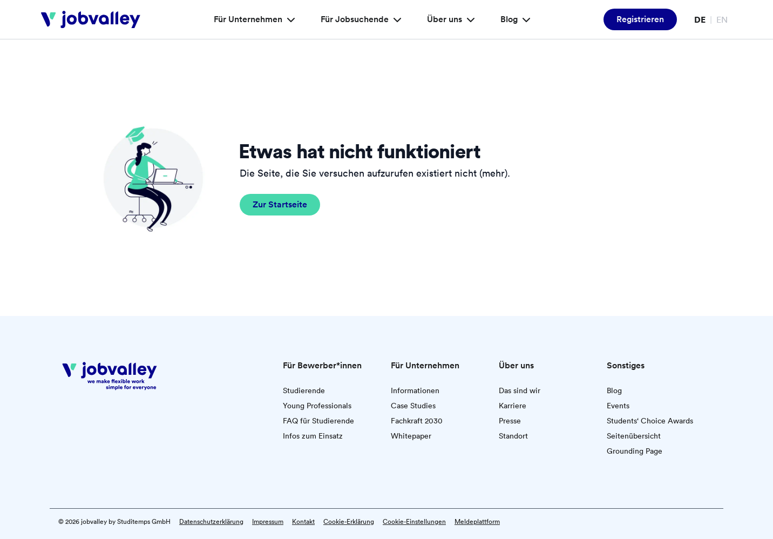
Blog (614, 390)
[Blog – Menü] (525, 19)
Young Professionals (317, 405)
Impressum (267, 521)
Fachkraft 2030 (417, 421)
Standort (513, 436)
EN (722, 19)
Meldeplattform (477, 521)
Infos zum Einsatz (313, 436)
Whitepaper (411, 436)
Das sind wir (519, 390)
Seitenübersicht (634, 436)
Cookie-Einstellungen (414, 521)
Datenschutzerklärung (211, 521)
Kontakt (303, 521)
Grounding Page (634, 451)
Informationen (415, 390)
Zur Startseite (280, 204)
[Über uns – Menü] (469, 19)
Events (618, 405)
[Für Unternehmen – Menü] (289, 19)
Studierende (304, 390)
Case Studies (413, 405)
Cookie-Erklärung (348, 521)
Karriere (512, 405)
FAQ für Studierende (318, 421)
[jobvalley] (90, 19)
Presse (510, 421)
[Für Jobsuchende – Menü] (396, 19)
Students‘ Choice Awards (650, 421)
